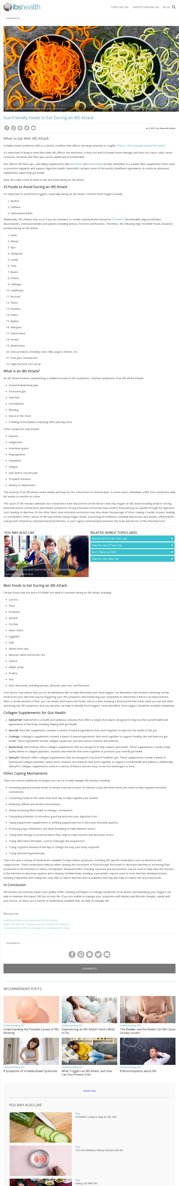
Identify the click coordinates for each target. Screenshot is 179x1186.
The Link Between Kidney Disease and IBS (99, 1150)
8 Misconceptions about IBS (138, 1071)
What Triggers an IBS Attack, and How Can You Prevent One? (87, 1072)
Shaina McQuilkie (167, 128)
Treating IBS (120, 7)
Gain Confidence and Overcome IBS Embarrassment (40, 569)
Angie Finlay (27, 574)
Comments (89, 968)
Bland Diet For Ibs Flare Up (109, 538)
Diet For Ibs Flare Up (105, 559)
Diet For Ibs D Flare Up (106, 545)
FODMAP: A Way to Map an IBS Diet (96, 1117)
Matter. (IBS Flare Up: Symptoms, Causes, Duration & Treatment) (36, 924)
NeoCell (13, 730)
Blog (166, 7)
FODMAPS (118, 219)
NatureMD (94, 164)
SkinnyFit (14, 757)
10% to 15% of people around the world (140, 145)
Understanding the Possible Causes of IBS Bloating (31, 1031)
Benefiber (76, 164)
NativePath (15, 719)
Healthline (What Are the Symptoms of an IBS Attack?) (30, 920)
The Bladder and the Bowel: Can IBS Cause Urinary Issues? (148, 1031)
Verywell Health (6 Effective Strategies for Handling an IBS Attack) (36, 928)
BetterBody (16, 747)
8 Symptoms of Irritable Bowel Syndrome (30, 1071)
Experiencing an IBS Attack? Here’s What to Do (88, 1031)
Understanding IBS (145, 7)
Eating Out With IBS (86, 1183)
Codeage (14, 736)
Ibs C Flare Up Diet (104, 552)
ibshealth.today (89, 1091)
